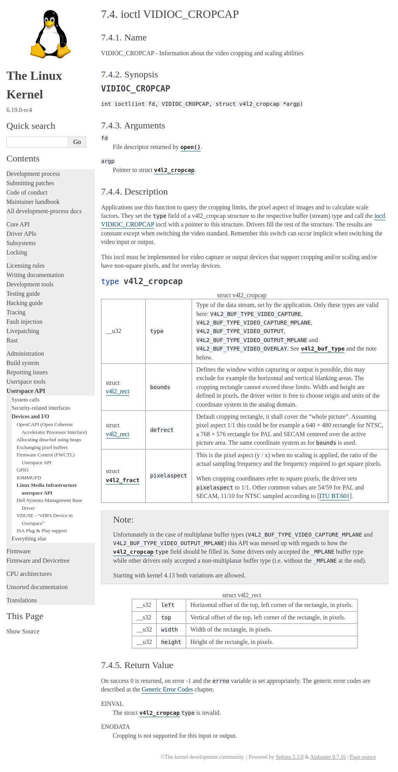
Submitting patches (30, 183)
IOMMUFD (29, 478)
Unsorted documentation (37, 587)
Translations (21, 600)
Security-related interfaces (41, 408)
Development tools (29, 284)
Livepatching (22, 331)
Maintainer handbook (32, 201)
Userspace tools (25, 381)
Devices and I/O (30, 416)
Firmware (18, 551)
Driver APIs (21, 233)
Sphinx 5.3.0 (289, 757)
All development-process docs (44, 211)
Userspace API (25, 391)
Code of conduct (26, 192)
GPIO (22, 470)
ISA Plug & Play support (42, 530)
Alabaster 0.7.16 (328, 757)
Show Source (22, 631)
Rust (11, 340)
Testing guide (23, 293)
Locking (16, 252)
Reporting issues (26, 372)
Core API (18, 224)
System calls (26, 400)
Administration (25, 353)
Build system (22, 363)
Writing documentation (35, 275)
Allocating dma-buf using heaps (49, 439)
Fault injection (24, 321)
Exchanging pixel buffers (42, 447)
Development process (33, 173)
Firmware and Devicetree (38, 560)
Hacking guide (24, 303)
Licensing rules (25, 265)
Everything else (29, 538)
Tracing (15, 312)
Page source (363, 757)
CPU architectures (29, 573)
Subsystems (21, 243)
